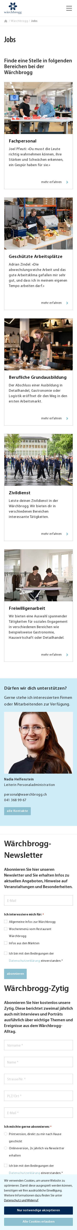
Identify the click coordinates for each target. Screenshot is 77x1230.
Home (6, 21)
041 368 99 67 (15, 800)
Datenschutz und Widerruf (21, 1200)
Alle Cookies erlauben (39, 1221)
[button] (69, 8)
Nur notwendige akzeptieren (38, 1210)
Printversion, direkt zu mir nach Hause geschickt (35, 1138)
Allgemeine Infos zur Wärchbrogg (32, 922)
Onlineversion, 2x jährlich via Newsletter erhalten (36, 1152)
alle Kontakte (17, 811)
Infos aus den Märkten (24, 943)
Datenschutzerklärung (24, 961)
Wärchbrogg (19, 21)
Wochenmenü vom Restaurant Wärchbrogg (30, 933)
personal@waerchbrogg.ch (25, 794)
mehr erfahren (54, 182)
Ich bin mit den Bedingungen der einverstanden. (36, 957)
